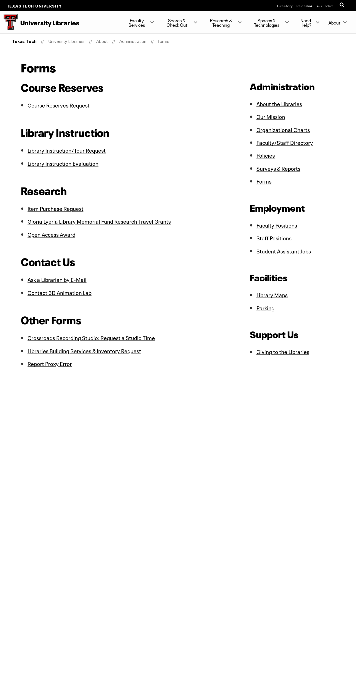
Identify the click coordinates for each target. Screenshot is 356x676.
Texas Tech (24, 41)
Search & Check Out (177, 22)
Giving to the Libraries (283, 350)
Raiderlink (304, 5)
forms (163, 41)
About (334, 22)
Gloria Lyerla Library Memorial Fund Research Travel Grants (100, 220)
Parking (265, 306)
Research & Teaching (221, 22)
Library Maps (272, 293)
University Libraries (66, 41)
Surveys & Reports (278, 167)
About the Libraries (279, 103)
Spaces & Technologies (266, 22)
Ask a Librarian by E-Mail (57, 278)
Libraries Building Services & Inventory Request (85, 349)
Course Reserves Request (59, 105)
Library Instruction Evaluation (63, 162)
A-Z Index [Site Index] (325, 5)
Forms (264, 180)
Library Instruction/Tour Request (67, 150)
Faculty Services (136, 22)
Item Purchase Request (56, 208)
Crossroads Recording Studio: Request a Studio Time (91, 336)
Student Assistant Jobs (283, 249)
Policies (265, 154)
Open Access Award (52, 233)
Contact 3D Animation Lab (60, 291)
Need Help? (305, 22)
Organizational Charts (283, 129)
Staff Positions (273, 237)
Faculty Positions (277, 224)
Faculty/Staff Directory (285, 142)
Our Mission (270, 116)
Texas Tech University (34, 5)
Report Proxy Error (50, 362)
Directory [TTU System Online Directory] (285, 5)
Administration (132, 41)
